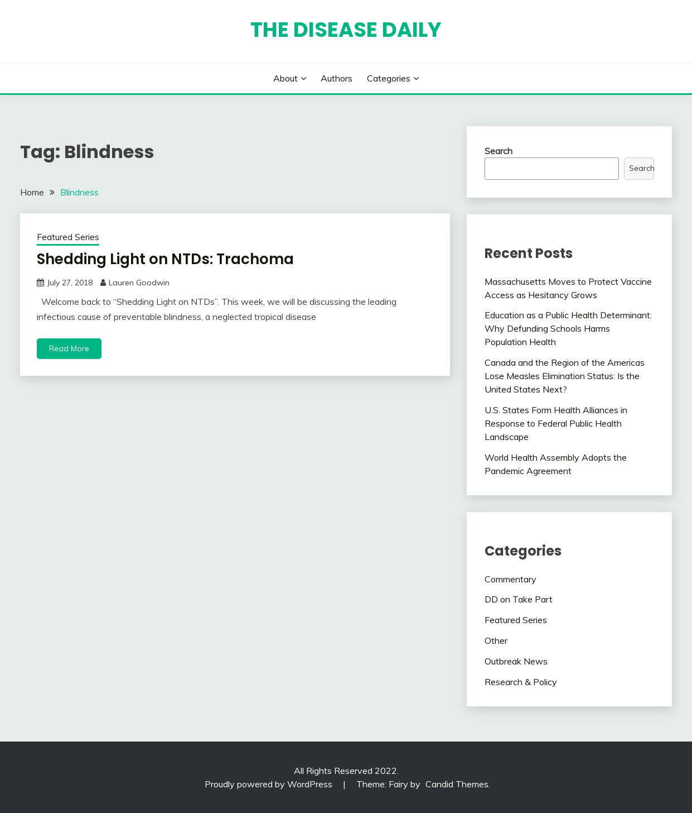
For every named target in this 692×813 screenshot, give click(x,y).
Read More (69, 348)
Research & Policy (521, 681)
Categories (388, 78)
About (285, 78)
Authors (336, 78)
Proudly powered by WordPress (270, 784)
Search (498, 150)
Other (496, 640)
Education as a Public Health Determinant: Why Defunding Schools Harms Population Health (568, 328)
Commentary (510, 579)
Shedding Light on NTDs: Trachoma (165, 259)
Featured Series (68, 237)
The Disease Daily (346, 29)
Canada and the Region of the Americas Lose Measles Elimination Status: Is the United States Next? (565, 376)
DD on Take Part (519, 599)
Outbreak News (516, 661)
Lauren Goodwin (139, 283)
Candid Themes (456, 784)
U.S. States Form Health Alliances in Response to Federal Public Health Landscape (556, 423)
